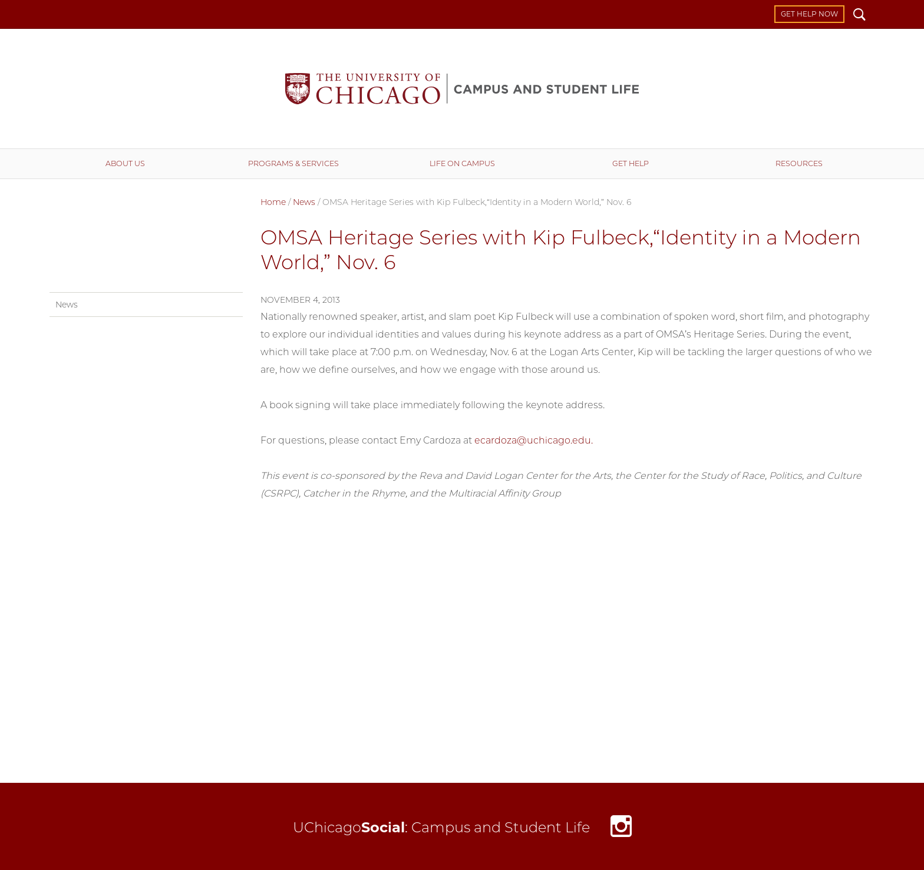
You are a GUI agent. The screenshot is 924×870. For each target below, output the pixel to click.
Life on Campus (462, 163)
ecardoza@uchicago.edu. (533, 440)
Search (859, 16)
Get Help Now (809, 13)
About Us (125, 163)
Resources (799, 163)
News (304, 202)
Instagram (621, 829)
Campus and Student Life (462, 88)
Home (273, 202)
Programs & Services (293, 163)
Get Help (630, 163)
